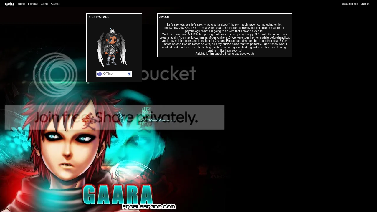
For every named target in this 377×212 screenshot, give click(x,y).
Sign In (365, 3)
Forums (33, 3)
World (44, 3)
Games (55, 3)
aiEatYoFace (350, 3)
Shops (21, 3)
